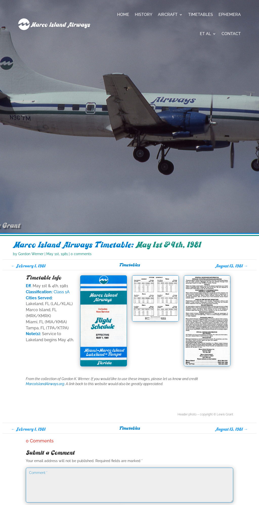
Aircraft (168, 14)
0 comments (81, 294)
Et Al (205, 33)
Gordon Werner (31, 294)
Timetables (200, 14)
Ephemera (230, 14)
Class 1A (62, 332)
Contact (231, 33)
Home (123, 14)
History (143, 14)
